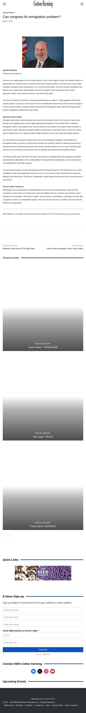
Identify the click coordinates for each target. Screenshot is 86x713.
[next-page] (9, 535)
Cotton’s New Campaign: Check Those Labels (64, 248)
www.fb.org (75, 214)
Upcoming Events (14, 681)
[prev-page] (4, 535)
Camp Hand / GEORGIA (43, 526)
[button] (82, 4)
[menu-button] (4, 4)
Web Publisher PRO (47, 699)
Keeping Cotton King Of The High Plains (19, 248)
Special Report (9, 12)
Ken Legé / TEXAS (43, 436)
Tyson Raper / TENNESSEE (43, 347)
